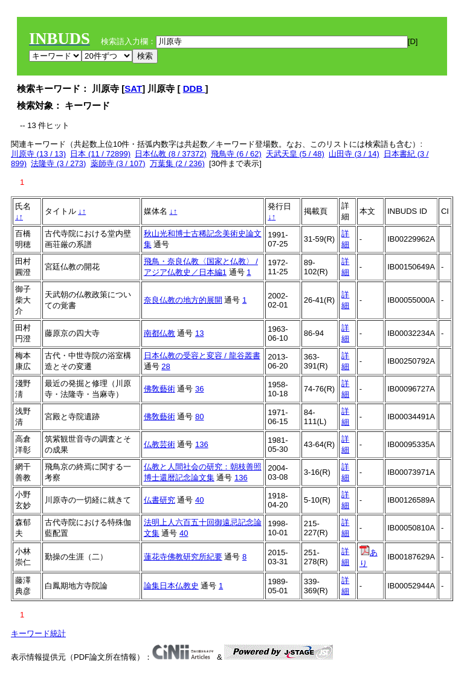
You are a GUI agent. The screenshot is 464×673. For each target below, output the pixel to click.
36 (199, 388)
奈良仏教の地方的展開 (183, 299)
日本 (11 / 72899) (100, 153)
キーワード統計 (38, 633)
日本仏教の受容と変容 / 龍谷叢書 (202, 355)
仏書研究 (159, 499)
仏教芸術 (159, 444)
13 (199, 333)
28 (165, 366)
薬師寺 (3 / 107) (118, 163)
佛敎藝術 (159, 388)
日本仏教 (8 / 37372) (171, 153)
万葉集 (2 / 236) (177, 163)
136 (201, 444)
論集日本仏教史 (171, 585)
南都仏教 (159, 333)
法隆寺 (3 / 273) (58, 163)
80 (199, 416)
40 (199, 499)
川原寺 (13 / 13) (38, 153)
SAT (133, 88)
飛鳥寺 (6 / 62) (236, 153)
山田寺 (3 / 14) (354, 153)
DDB (194, 88)
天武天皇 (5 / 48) (295, 153)
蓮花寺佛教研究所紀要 (183, 556)
